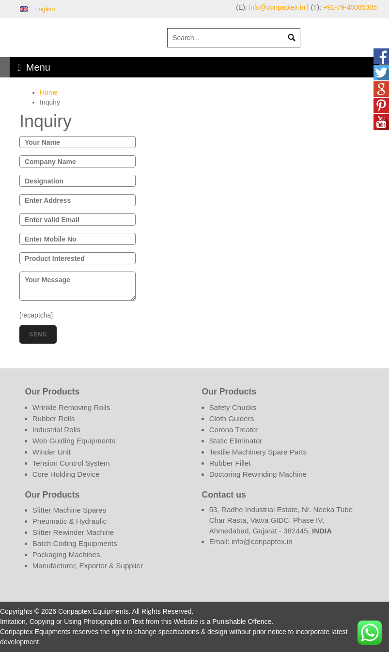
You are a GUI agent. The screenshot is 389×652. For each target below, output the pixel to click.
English (44, 9)
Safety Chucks (233, 407)
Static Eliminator (236, 441)
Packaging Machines (66, 554)
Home (49, 92)
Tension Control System (71, 463)
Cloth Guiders (231, 418)
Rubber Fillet (230, 463)
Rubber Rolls (53, 418)
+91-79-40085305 (350, 7)
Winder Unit (51, 452)
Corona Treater (234, 429)
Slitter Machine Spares (69, 510)
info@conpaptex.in (277, 7)
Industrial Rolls (56, 429)
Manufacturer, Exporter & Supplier (87, 565)
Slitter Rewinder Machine (73, 532)
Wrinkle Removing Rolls (71, 407)
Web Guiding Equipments (74, 441)
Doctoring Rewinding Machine (258, 474)
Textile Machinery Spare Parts (258, 452)
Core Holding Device (66, 474)
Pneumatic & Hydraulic (69, 521)
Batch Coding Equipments (74, 543)
